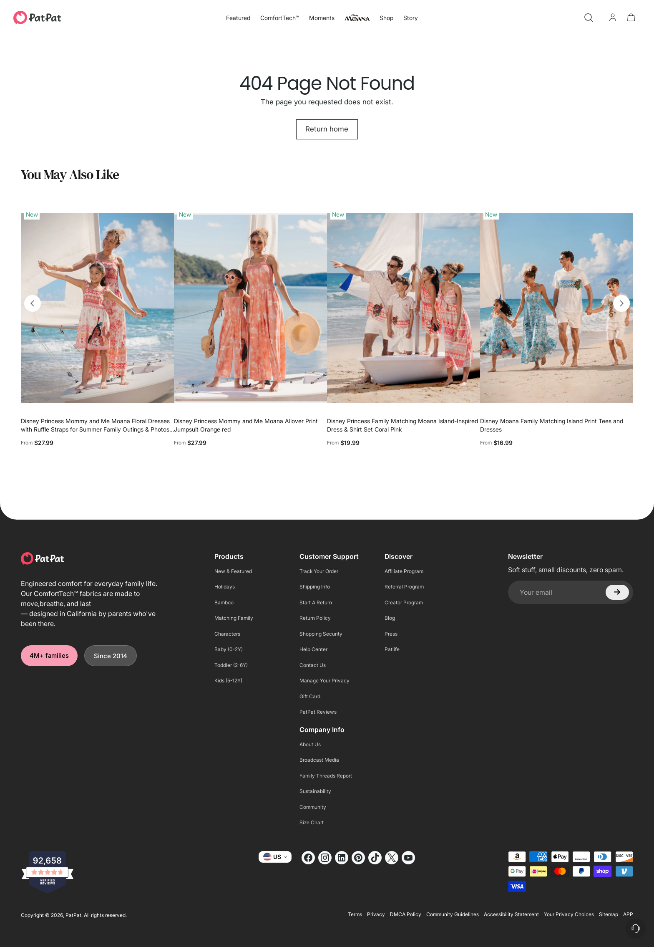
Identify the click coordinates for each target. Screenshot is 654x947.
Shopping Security (320, 634)
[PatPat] (37, 17)
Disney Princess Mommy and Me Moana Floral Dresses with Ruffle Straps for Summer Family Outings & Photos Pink (95, 429)
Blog (390, 618)
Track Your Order (318, 571)
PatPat (73, 915)
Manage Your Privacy (324, 680)
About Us (310, 744)
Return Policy (315, 618)
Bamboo (224, 602)
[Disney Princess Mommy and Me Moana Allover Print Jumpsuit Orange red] (250, 308)
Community (312, 807)
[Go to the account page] (613, 17)
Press (391, 634)
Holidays (224, 586)
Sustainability (315, 791)
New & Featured (233, 571)
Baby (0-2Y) (228, 649)
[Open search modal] (588, 17)
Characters (227, 634)
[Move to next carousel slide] (621, 303)
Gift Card (309, 696)
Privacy (376, 914)
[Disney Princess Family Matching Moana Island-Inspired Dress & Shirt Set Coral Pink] (403, 308)
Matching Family (233, 618)
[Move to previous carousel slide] (32, 303)
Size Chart (311, 822)
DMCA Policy (405, 914)
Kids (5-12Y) (228, 680)
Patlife (392, 649)
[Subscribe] (617, 592)
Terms (355, 914)
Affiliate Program (404, 571)
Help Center (313, 649)
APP (628, 914)
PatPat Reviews (318, 712)
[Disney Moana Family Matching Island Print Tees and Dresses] (556, 308)
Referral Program (404, 586)
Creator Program (404, 602)
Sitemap (608, 914)
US (275, 857)
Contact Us (312, 665)
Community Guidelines (452, 914)
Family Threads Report (325, 776)
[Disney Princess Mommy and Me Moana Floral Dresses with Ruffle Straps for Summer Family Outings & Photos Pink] (97, 308)
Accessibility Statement (511, 914)
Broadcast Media (319, 760)
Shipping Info (314, 586)
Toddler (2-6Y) (231, 665)
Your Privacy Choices (569, 914)
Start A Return (315, 602)
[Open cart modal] (631, 17)
